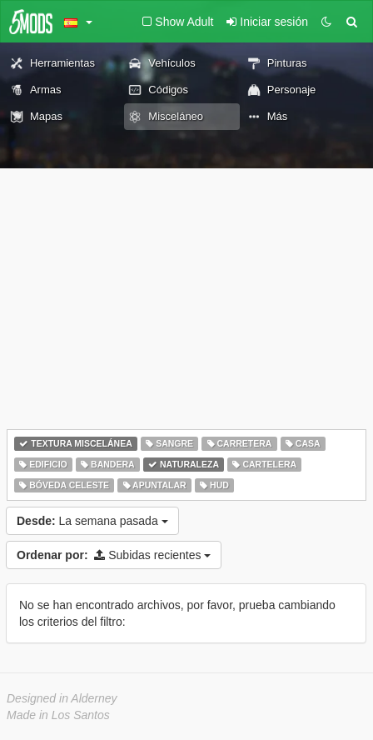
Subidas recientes (114, 555)
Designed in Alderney (62, 698)
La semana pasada (92, 521)
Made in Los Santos (58, 715)
